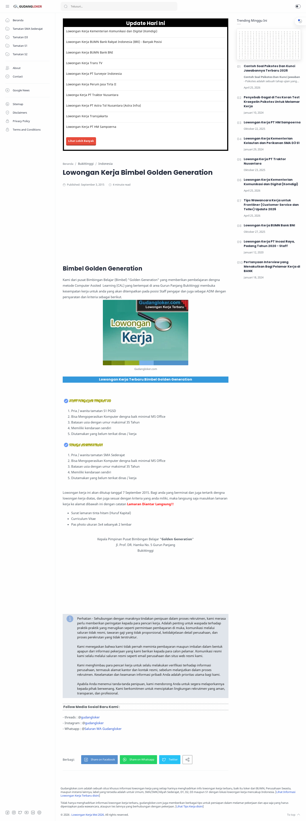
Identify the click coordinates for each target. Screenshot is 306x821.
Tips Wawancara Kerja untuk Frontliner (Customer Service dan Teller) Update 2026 (271, 204)
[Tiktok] (39, 812)
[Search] (119, 6)
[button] (298, 6)
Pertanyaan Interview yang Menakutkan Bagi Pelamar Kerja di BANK (272, 266)
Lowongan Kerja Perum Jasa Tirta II (91, 84)
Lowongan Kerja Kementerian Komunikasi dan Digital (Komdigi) (111, 31)
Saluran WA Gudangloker (103, 728)
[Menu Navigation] (7, 6)
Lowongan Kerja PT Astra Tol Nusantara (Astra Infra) (103, 105)
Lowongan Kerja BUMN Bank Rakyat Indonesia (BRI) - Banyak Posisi (114, 42)
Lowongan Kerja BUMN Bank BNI (89, 52)
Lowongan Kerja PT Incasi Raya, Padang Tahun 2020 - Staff (269, 243)
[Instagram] (14, 812)
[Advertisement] (145, 225)
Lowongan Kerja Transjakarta (87, 116)
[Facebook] (7, 812)
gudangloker (90, 717)
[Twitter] (20, 812)
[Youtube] (26, 812)
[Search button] (66, 6)
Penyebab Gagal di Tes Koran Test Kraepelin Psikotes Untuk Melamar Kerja (272, 101)
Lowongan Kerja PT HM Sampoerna (91, 127)
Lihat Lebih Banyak (81, 141)
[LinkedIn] (33, 812)
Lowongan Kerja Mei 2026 (87, 815)
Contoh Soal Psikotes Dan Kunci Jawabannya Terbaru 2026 (269, 68)
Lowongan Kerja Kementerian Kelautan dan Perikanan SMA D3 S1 (272, 140)
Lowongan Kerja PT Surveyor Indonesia (94, 74)
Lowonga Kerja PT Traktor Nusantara (92, 95)
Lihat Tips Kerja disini (189, 806)
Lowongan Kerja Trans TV (84, 63)
